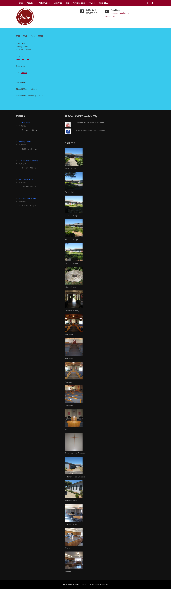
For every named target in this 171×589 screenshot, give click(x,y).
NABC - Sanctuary (23, 59)
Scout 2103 (103, 3)
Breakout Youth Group (27, 198)
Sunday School (24, 123)
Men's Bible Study (26, 179)
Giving (92, 3)
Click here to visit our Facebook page (90, 130)
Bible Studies (44, 3)
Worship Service (25, 141)
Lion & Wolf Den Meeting (28, 160)
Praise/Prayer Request (75, 3)
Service (24, 72)
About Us (30, 3)
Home (20, 3)
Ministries (58, 3)
